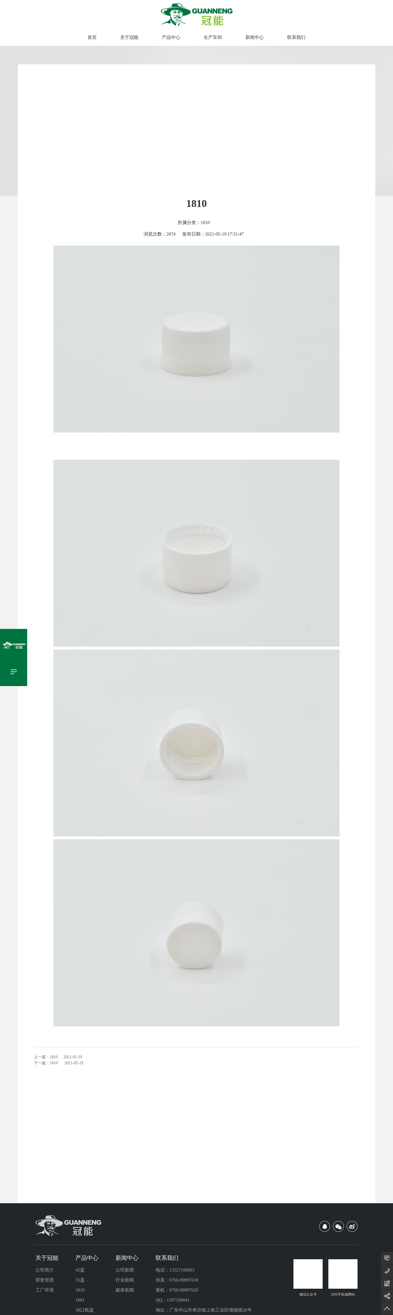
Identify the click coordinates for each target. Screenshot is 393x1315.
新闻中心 (254, 37)
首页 (92, 37)
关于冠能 (129, 37)
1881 (80, 1300)
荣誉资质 (44, 1280)
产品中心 (171, 37)
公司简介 (44, 1270)
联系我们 (296, 37)
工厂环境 (44, 1290)
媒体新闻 (125, 1290)
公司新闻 (125, 1270)
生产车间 (213, 37)
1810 (54, 1057)
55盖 (80, 1280)
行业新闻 (125, 1280)
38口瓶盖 (85, 1310)
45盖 (80, 1270)
